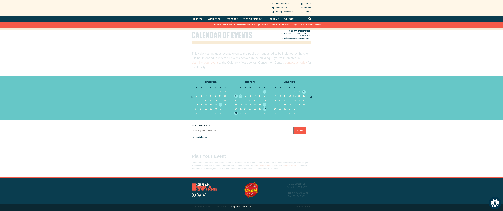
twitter (199, 195)
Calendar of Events (242, 25)
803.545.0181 (305, 36)
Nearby (307, 4)
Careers (289, 19)
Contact (307, 12)
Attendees (232, 19)
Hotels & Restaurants (223, 25)
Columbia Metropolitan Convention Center (207, 8)
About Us (273, 19)
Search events (200, 125)
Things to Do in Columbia (302, 25)
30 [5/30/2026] (264, 109)
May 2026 (250, 81)
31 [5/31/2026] (236, 113)
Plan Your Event (282, 4)
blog (204, 195)
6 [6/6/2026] (304, 92)
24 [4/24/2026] (220, 105)
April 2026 (211, 81)
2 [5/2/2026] (264, 92)
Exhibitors (214, 19)
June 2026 (289, 81)
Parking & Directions (284, 12)
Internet (307, 8)
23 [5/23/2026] (264, 105)
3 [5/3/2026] (236, 96)
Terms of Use (246, 207)
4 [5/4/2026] (240, 96)
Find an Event (281, 8)
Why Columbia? (252, 19)
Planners (197, 19)
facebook (194, 195)
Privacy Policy (235, 207)
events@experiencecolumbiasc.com (296, 38)
